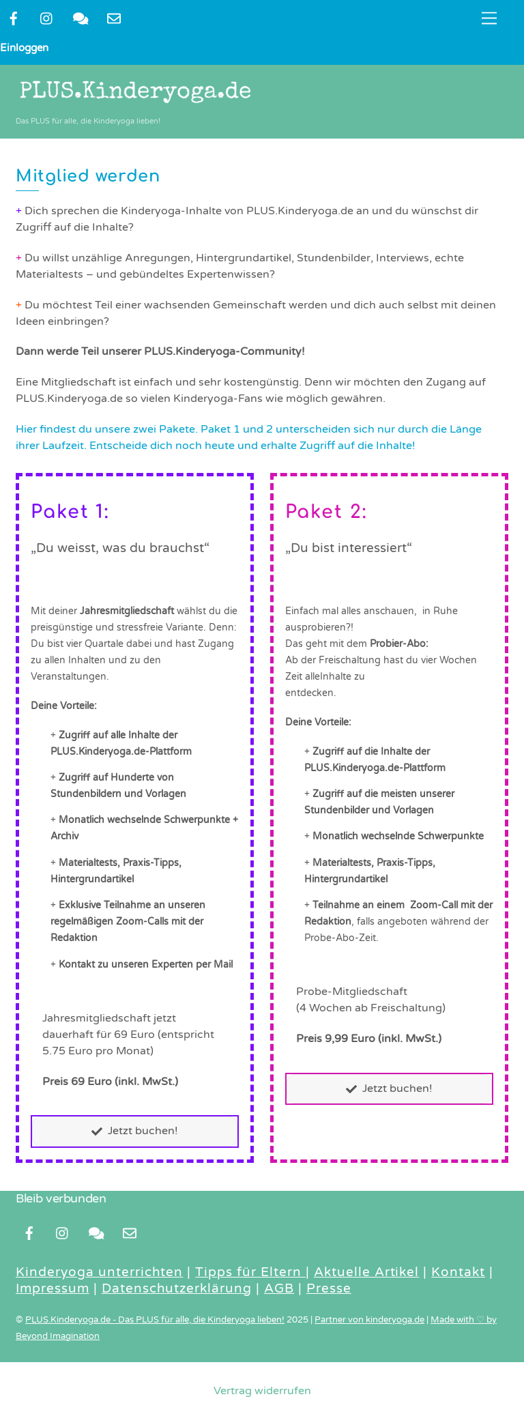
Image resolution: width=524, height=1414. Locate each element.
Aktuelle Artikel (367, 1273)
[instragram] (47, 18)
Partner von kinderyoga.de (369, 1320)
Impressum (52, 1289)
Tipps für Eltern (250, 1273)
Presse (328, 1289)
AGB (279, 1289)
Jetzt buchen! (134, 1132)
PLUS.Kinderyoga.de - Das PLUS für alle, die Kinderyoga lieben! (155, 1320)
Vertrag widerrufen (262, 1391)
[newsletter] (114, 18)
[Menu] (489, 18)
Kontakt (458, 1273)
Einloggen (24, 48)
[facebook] (13, 18)
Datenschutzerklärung (177, 1289)
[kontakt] (80, 18)
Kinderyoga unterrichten (99, 1273)
